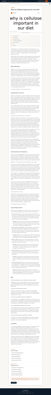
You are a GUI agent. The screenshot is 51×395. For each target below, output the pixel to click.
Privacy (20, 1)
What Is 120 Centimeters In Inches (16, 354)
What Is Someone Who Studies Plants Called (17, 352)
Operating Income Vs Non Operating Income (17, 367)
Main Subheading (15, 37)
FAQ (13, 43)
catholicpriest (4, 1)
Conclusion (14, 45)
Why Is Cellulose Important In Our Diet (24, 378)
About (11, 1)
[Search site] (41, 1)
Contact (14, 1)
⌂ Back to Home (14, 382)
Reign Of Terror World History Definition (16, 374)
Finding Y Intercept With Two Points (16, 360)
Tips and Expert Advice (16, 42)
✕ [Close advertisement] (49, 3)
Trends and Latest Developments (17, 40)
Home (8, 1)
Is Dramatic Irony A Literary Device (16, 358)
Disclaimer (16, 1)
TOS (22, 1)
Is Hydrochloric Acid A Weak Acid (15, 356)
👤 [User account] (48, 1)
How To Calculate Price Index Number (16, 371)
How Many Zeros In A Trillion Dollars (16, 369)
